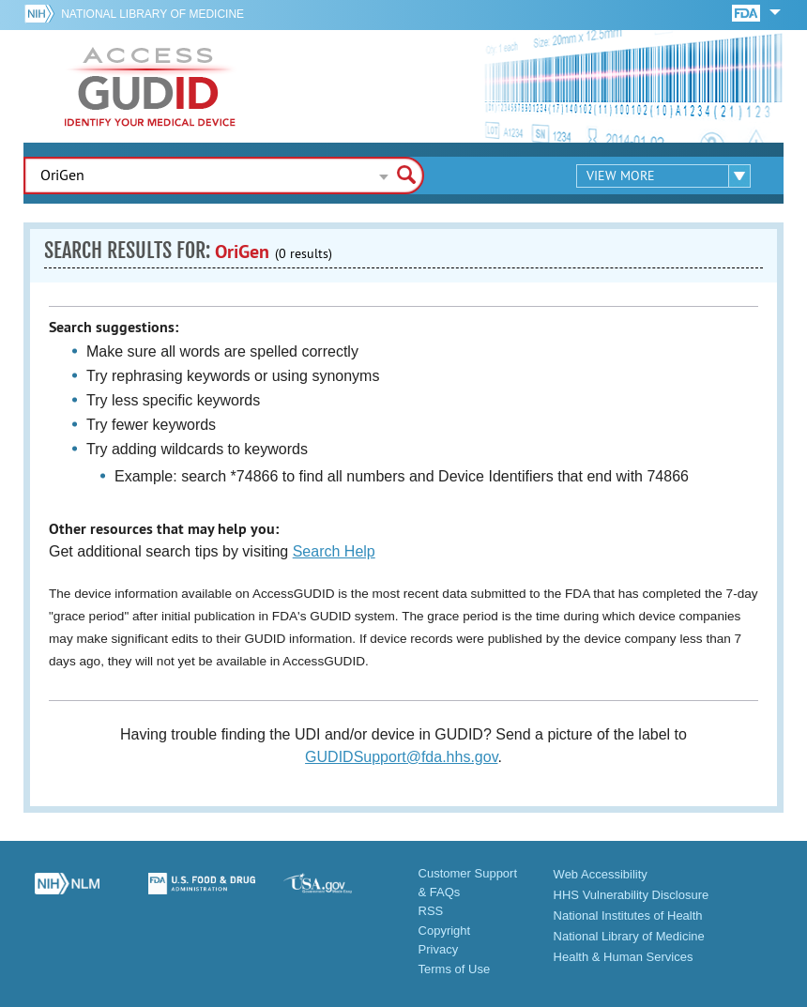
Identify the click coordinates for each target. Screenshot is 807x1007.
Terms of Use (455, 969)
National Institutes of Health (628, 915)
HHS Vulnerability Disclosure (631, 895)
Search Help (334, 551)
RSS (431, 911)
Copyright (445, 930)
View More (620, 175)
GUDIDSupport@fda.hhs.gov (401, 757)
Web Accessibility (600, 874)
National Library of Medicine (152, 14)
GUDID (150, 86)
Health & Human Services (623, 957)
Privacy (439, 949)
